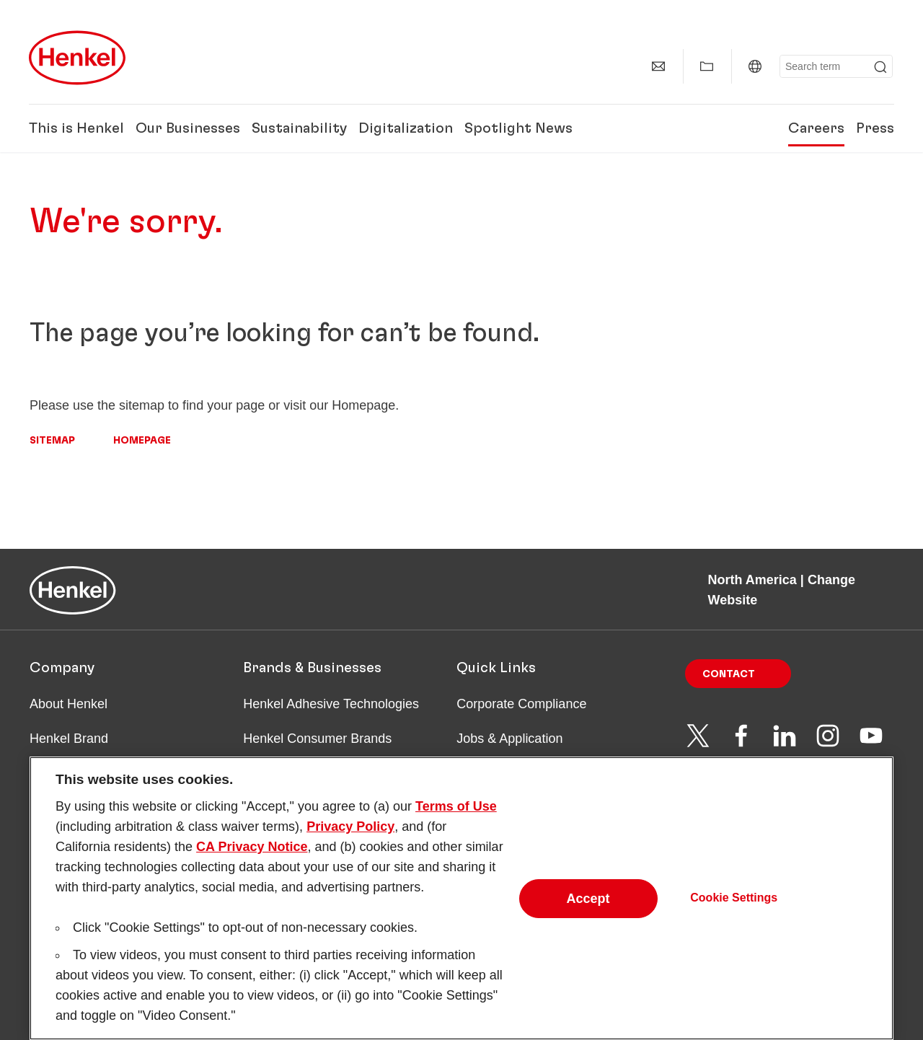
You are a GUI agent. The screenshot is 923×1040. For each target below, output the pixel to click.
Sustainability (299, 128)
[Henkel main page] (77, 58)
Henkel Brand (69, 738)
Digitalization (405, 128)
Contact (728, 674)
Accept (588, 912)
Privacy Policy (350, 841)
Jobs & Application (509, 738)
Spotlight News (518, 128)
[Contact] (658, 66)
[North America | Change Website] (755, 66)
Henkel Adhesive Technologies (331, 704)
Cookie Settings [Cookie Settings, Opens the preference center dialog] (733, 912)
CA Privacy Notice (251, 861)
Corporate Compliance (521, 704)
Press (875, 128)
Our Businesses (188, 128)
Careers (816, 128)
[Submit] (880, 67)
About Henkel (68, 704)
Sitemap (52, 441)
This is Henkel (76, 128)
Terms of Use (456, 821)
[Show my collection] (706, 66)
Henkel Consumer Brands (317, 738)
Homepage (142, 441)
